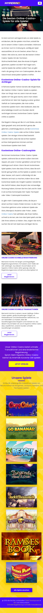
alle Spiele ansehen (21, 590)
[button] (40, 3)
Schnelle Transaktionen (33, 605)
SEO (15, 603)
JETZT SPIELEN (21, 364)
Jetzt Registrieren (9, 276)
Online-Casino (7, 214)
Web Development (33, 600)
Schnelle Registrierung (15, 605)
